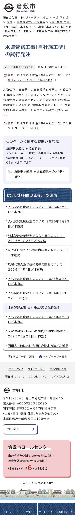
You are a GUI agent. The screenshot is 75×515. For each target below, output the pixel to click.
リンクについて (38, 376)
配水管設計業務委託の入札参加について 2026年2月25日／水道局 (36, 238)
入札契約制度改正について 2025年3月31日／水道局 (38, 281)
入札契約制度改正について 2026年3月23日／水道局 (38, 224)
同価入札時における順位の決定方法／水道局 (38, 345)
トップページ (28, 17)
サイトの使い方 (60, 376)
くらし (44, 17)
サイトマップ (15, 369)
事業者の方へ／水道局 (31, 22)
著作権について (14, 376)
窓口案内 (13, 429)
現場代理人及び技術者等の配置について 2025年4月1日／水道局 (36, 267)
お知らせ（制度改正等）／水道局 (31, 195)
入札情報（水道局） (44, 27)
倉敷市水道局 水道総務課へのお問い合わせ (39, 174)
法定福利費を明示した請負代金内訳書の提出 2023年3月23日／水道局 (39, 334)
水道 (9, 22)
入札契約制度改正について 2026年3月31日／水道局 (38, 209)
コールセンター (46, 512)
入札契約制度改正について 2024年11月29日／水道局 (37, 296)
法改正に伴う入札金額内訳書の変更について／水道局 (38, 252)
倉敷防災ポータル (65, 512)
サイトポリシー (36, 369)
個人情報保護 (57, 369)
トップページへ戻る (55, 356)
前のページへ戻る (24, 356)
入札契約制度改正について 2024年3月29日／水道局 (38, 319)
